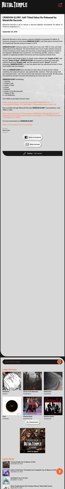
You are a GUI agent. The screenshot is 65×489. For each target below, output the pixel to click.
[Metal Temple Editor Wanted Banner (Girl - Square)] (32, 453)
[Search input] (30, 361)
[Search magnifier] (59, 362)
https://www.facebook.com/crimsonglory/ (18, 125)
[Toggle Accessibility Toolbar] (59, 471)
